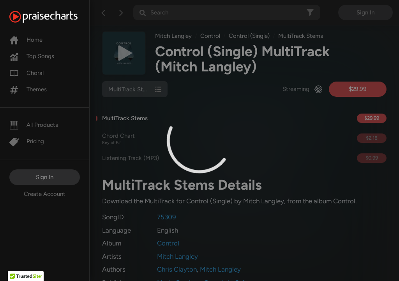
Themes (28, 89)
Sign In (44, 177)
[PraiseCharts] (53, 17)
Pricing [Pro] (26, 141)
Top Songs (31, 56)
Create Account (44, 193)
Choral (26, 72)
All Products (33, 124)
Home (25, 39)
